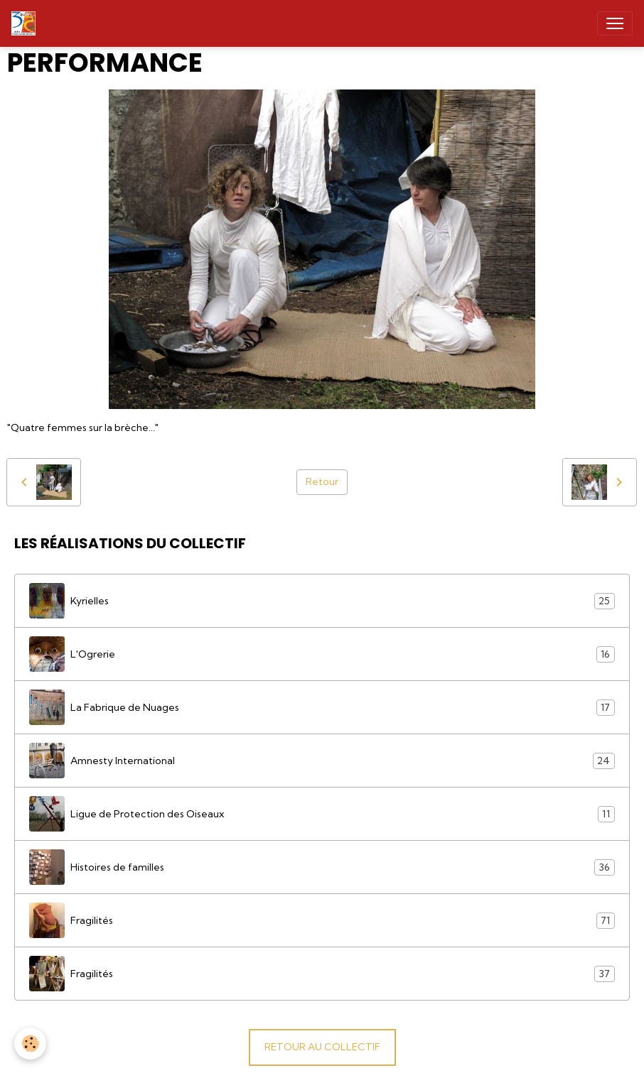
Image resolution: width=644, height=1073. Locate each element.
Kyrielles (322, 601)
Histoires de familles (322, 867)
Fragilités (322, 920)
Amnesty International (322, 760)
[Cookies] (30, 1044)
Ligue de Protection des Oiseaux (322, 814)
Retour (322, 481)
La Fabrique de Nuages (322, 707)
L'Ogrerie (322, 654)
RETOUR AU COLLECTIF (322, 1046)
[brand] (26, 23)
